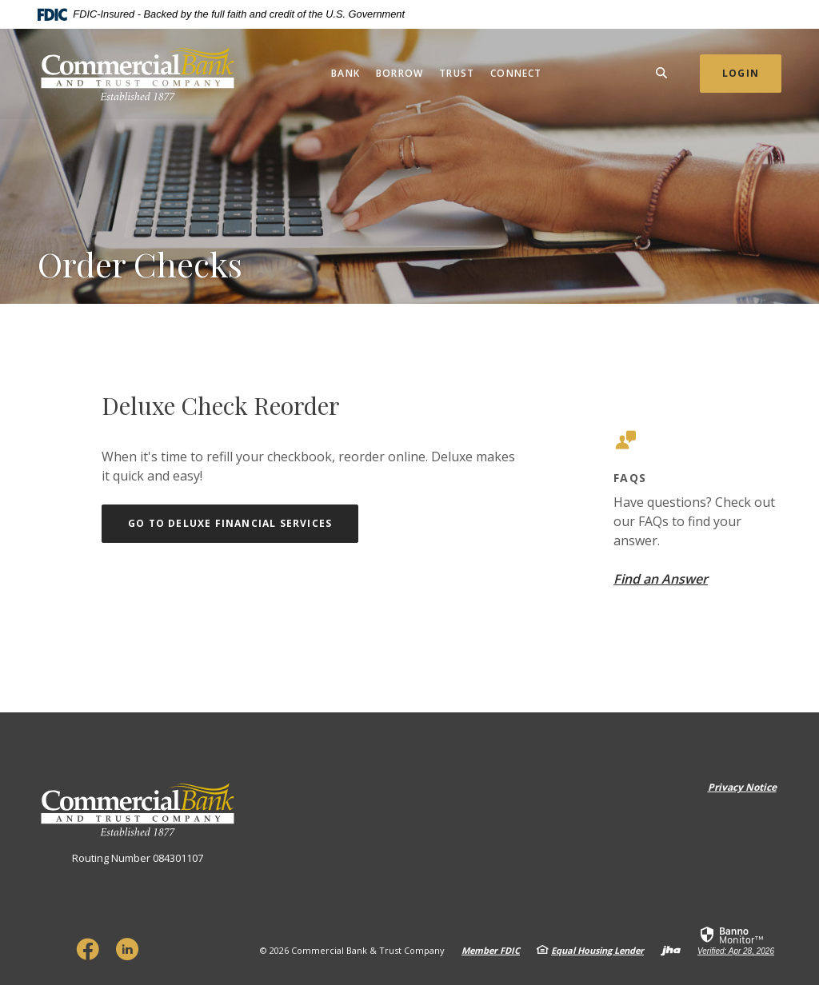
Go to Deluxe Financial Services (243, 523)
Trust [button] (456, 73)
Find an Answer (660, 579)
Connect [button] (515, 73)
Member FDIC (490, 950)
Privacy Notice (742, 787)
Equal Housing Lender (597, 950)
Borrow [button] (399, 73)
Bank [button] (345, 73)
